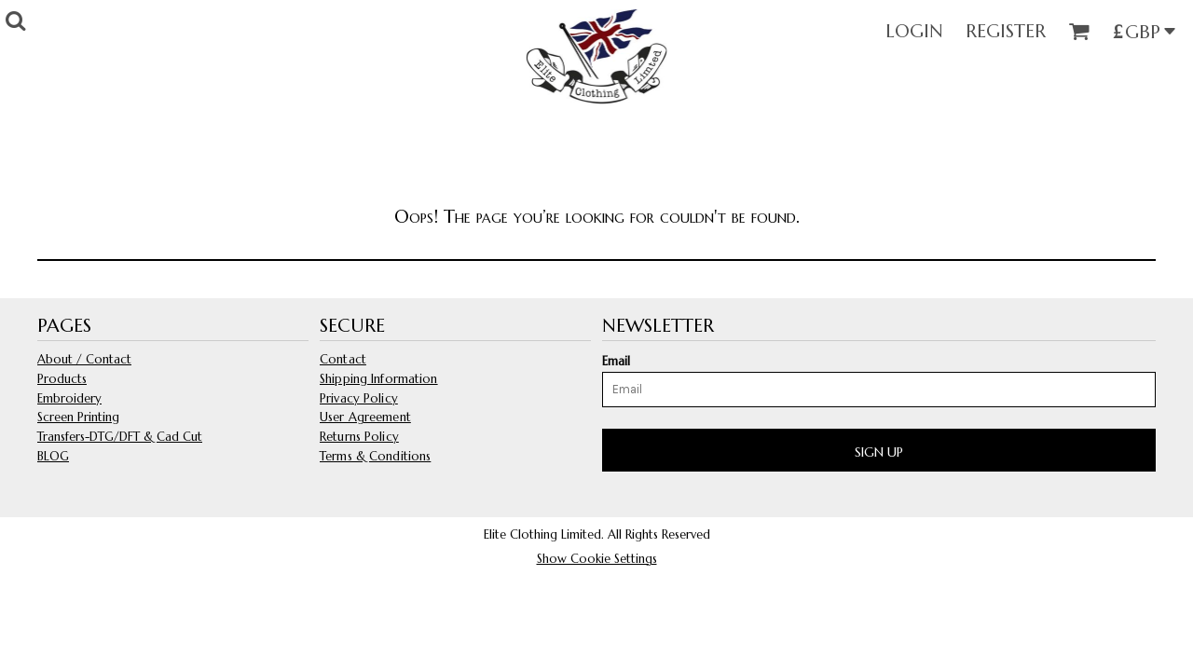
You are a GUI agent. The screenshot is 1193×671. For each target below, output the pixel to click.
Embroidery (69, 398)
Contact (343, 359)
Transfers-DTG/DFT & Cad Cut (119, 437)
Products (62, 379)
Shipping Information (379, 379)
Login (914, 31)
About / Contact (84, 359)
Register (1006, 31)
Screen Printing (78, 417)
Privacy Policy (359, 398)
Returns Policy (359, 437)
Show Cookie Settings (597, 559)
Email (616, 361)
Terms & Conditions (375, 456)
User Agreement (365, 417)
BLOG (53, 456)
